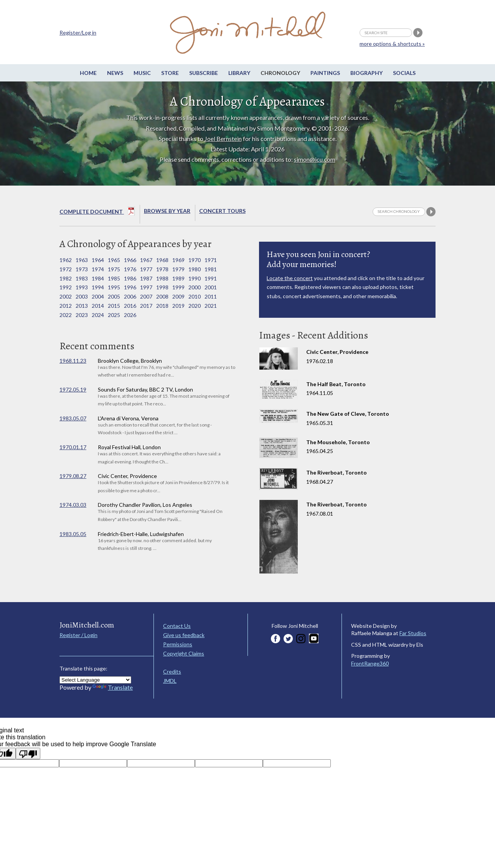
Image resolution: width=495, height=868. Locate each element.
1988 (162, 278)
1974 (98, 269)
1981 (211, 269)
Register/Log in (77, 32)
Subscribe (203, 73)
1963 (82, 260)
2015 (114, 305)
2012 (65, 305)
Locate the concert (290, 278)
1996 (130, 287)
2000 (194, 287)
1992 (65, 287)
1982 (65, 278)
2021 (211, 305)
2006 (130, 296)
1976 (130, 269)
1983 (82, 278)
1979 (178, 269)
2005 (114, 296)
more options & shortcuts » (392, 43)
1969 (178, 260)
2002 (65, 296)
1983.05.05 (72, 534)
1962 (65, 260)
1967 (146, 260)
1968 (162, 260)
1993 (82, 287)
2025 (114, 315)
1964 (98, 260)
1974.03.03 (72, 504)
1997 (146, 287)
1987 (146, 278)
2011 (211, 296)
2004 (98, 296)
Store (170, 73)
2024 (98, 315)
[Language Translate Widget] (95, 680)
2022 (65, 315)
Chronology (280, 73)
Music (142, 73)
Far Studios (412, 633)
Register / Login (78, 635)
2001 (211, 287)
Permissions (177, 644)
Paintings (325, 73)
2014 (98, 305)
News (115, 73)
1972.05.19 (72, 389)
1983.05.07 (72, 418)
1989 (178, 278)
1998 (162, 287)
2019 (178, 305)
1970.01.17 (72, 447)
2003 (82, 296)
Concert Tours (222, 210)
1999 (178, 287)
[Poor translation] (28, 753)
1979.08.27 (72, 476)
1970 (194, 260)
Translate (112, 687)
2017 (146, 305)
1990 (194, 278)
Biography (366, 73)
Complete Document (97, 212)
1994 (98, 287)
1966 (130, 260)
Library (239, 73)
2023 (82, 315)
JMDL (170, 680)
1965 (114, 260)
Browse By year (167, 210)
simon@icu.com (314, 159)
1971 (211, 260)
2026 (130, 315)
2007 (146, 296)
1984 (98, 278)
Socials (404, 73)
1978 (162, 269)
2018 (162, 305)
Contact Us (177, 625)
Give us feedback (184, 635)
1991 (211, 278)
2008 (162, 296)
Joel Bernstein (223, 138)
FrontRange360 (370, 663)
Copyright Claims (183, 653)
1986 (130, 278)
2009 (178, 296)
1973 (82, 269)
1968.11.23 (72, 360)
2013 (82, 305)
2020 (194, 305)
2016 (130, 305)
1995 (114, 287)
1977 (146, 269)
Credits (172, 671)
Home (88, 73)
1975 (114, 269)
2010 (194, 296)
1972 (65, 269)
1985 (114, 278)
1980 (194, 269)
